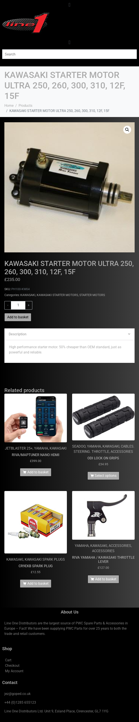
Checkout (12, 665)
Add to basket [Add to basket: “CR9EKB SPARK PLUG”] (38, 583)
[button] (127, 130)
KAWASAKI (27, 295)
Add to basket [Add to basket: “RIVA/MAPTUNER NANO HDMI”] (38, 472)
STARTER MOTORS (92, 295)
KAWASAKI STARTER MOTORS (57, 295)
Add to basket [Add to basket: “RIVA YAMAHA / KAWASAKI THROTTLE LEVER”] (105, 579)
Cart (8, 660)
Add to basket (17, 317)
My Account (14, 671)
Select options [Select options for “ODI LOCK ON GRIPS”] (105, 476)
